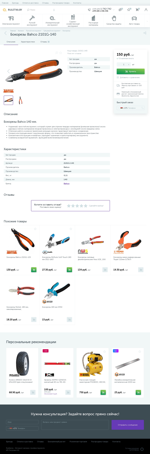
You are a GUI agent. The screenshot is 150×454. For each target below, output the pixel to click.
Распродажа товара (60, 3)
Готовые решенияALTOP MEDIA (134, 449)
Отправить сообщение (128, 425)
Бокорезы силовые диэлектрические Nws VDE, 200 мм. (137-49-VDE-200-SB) (92, 259)
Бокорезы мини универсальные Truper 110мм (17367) (127, 258)
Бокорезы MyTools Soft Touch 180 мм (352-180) (56, 258)
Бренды (15, 3)
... (147, 21)
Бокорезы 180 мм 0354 (52, 307)
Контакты (77, 3)
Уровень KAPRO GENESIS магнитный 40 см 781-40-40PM (55, 382)
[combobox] (122, 108)
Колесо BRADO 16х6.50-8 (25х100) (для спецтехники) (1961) (20, 382)
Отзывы (45, 3)
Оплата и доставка (30, 3)
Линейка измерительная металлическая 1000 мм (124, 381)
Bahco (66, 183)
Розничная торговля (78, 441)
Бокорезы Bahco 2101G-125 (19, 257)
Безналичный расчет (56, 441)
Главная (5, 3)
